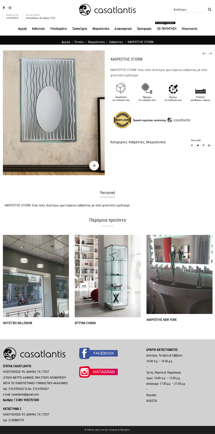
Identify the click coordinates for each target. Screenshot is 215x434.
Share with (196, 140)
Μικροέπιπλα (96, 42)
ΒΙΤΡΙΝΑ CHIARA (85, 323)
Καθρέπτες (116, 42)
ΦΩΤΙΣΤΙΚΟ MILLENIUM (17, 323)
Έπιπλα (79, 42)
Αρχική (66, 42)
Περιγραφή (107, 192)
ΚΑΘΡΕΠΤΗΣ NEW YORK (161, 320)
